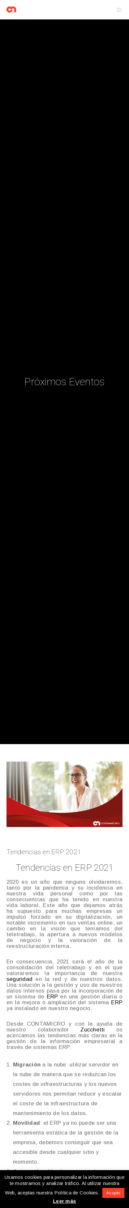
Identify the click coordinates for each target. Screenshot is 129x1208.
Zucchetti (92, 1030)
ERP (52, 997)
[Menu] (117, 9)
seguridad (19, 979)
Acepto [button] (113, 1193)
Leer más (64, 1201)
